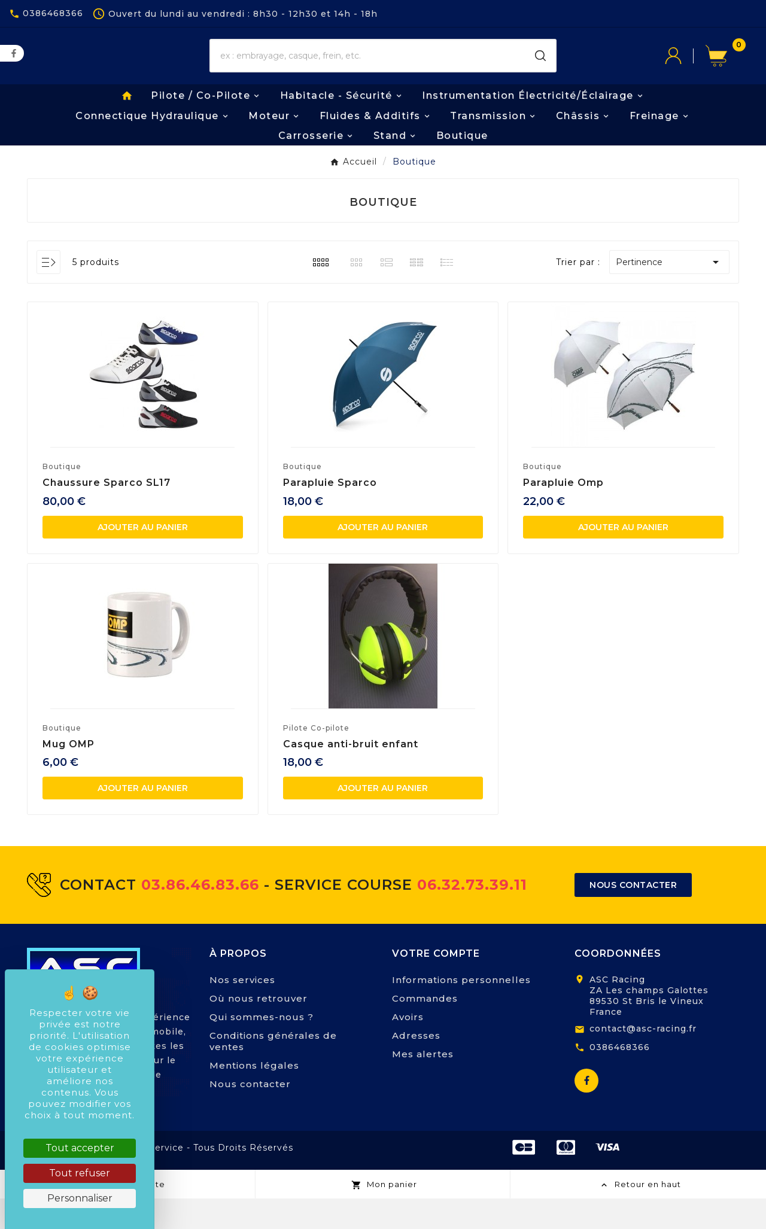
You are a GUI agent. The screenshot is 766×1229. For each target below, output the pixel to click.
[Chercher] (368, 71)
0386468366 (619, 1077)
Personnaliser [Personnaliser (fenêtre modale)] (80, 1198)
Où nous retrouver (258, 1029)
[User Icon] (685, 71)
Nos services (242, 1010)
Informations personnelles (461, 1010)
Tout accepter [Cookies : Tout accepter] (79, 1148)
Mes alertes (423, 1084)
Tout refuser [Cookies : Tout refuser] (79, 1173)
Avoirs (408, 1047)
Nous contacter (250, 1114)
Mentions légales (254, 1096)
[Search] (540, 71)
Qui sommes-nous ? (261, 1047)
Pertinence (669, 293)
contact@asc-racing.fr (643, 1059)
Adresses (416, 1066)
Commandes (425, 1029)
